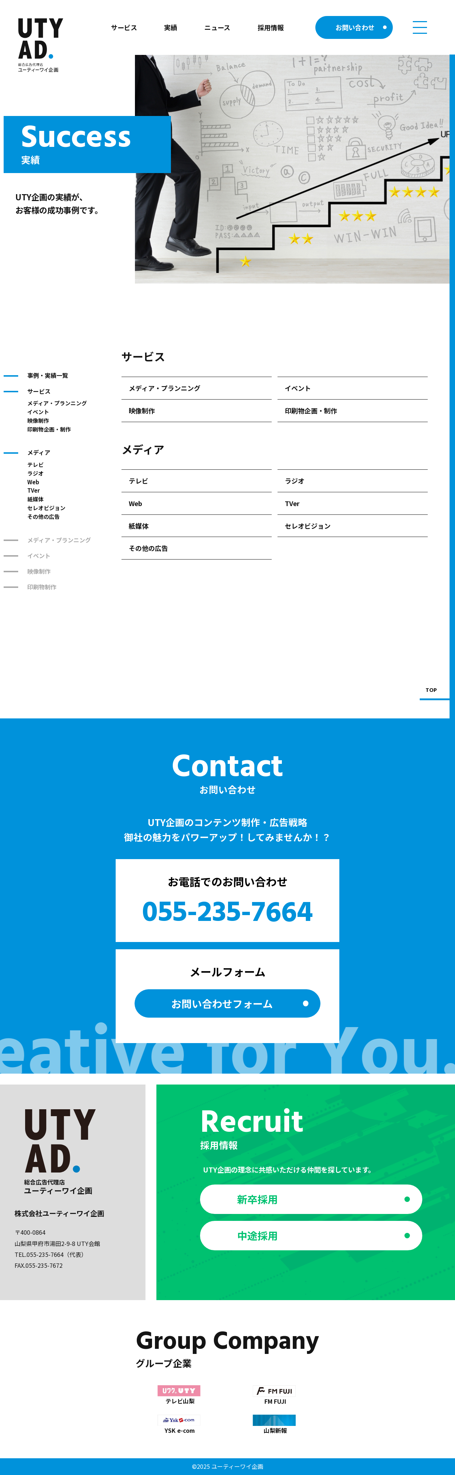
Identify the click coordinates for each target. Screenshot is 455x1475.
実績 (170, 27)
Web (33, 482)
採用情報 (271, 27)
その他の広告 (43, 516)
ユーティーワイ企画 (237, 1466)
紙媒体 (35, 499)
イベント (38, 412)
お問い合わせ (355, 27)
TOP (431, 690)
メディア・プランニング (57, 403)
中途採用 (257, 1235)
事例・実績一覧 (47, 375)
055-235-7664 (227, 913)
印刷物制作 (41, 586)
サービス (124, 27)
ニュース (217, 27)
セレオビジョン (46, 508)
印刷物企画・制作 (49, 429)
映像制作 (38, 420)
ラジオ (35, 473)
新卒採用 (257, 1199)
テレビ (35, 464)
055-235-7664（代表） (57, 1254)
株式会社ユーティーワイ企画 (59, 1213)
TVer (33, 490)
